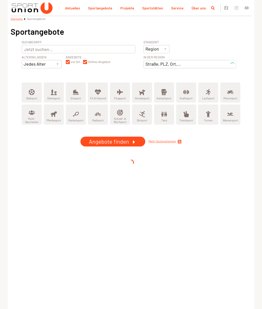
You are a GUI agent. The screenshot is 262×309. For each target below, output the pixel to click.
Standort (151, 42)
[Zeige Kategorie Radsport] (98, 115)
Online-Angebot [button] (99, 62)
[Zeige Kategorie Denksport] (54, 92)
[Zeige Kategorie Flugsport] (120, 92)
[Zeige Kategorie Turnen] (208, 115)
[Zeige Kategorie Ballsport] (32, 92)
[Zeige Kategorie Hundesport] (142, 92)
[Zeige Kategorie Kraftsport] (186, 92)
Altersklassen (34, 57)
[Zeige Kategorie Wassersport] (230, 115)
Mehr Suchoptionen (165, 141)
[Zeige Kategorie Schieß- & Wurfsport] (120, 115)
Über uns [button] (199, 8)
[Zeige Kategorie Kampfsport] (164, 92)
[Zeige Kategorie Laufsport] (208, 92)
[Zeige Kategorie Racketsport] (76, 115)
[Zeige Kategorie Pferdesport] (54, 115)
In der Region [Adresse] (154, 57)
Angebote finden (113, 141)
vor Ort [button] (75, 62)
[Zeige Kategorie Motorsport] (230, 92)
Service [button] (177, 8)
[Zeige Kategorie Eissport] (76, 92)
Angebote (74, 57)
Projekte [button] (127, 8)
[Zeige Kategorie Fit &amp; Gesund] (98, 92)
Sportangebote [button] (100, 8)
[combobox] (42, 64)
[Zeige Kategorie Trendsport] (186, 115)
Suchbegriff (32, 42)
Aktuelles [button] (72, 8)
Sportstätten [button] (152, 8)
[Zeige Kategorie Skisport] (142, 115)
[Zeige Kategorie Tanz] (164, 115)
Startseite (17, 18)
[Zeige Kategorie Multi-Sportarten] (32, 115)
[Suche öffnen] (212, 8)
